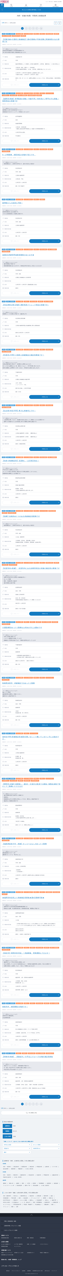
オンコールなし (7, 1204)
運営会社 (8, 1270)
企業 (17, 1206)
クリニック (6, 1206)
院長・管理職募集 (37, 1202)
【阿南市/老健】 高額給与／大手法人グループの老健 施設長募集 (27, 1057)
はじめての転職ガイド (6, 1244)
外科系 (4, 1172)
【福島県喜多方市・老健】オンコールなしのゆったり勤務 (24, 844)
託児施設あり (15, 1202)
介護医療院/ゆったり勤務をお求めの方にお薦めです (22, 627)
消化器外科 (31, 1175)
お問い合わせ (47, 1270)
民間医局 (4, 1)
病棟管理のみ (36, 1148)
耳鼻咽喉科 (41, 1183)
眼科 (23, 1183)
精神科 (34, 1183)
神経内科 (32, 1166)
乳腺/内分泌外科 (7, 1177)
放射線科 (56, 1183)
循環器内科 (24, 1166)
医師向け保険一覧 (18, 1237)
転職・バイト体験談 (31, 1244)
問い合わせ (51, 1)
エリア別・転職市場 (18, 1244)
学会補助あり (38, 1204)
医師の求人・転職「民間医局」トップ (11, 1259)
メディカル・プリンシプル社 (9, 1265)
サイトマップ (54, 1270)
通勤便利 (46, 1204)
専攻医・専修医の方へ (44, 1252)
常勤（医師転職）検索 (10, 1221)
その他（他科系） (45, 1185)
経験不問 (54, 1200)
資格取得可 (47, 1202)
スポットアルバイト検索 (10, 1230)
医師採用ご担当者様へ (58, 1)
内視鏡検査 (6, 1198)
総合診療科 (6, 1168)
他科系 (4, 1180)
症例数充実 (55, 1202)
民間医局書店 (42, 1237)
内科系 (4, 1163)
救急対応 (32, 1195)
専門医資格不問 (17, 1204)
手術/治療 (13, 1198)
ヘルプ (46, 1)
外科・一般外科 (7, 1175)
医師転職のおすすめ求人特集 (7, 1254)
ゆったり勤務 (36, 1144)
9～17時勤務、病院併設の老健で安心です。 (19, 155)
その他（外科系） (18, 1177)
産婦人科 (11, 1183)
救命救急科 (19, 1185)
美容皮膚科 (35, 1185)
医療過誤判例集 (4, 1246)
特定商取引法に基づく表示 (38, 1270)
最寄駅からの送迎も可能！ (12, 203)
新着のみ (51, 1198)
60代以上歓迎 (7, 1144)
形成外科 (39, 1175)
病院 (52, 1204)
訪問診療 (39, 1195)
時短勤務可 (39, 1200)
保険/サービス (5, 1235)
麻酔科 (4, 1183)
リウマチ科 (54, 1166)
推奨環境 (29, 1270)
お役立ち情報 (4, 1241)
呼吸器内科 (39, 1166)
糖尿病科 (13, 1168)
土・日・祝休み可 (26, 1202)
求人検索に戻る (33, 1112)
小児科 (28, 1183)
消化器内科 (16, 1166)
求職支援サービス (6, 1250)
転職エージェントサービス (6, 1252)
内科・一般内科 (7, 1166)
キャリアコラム (17, 1246)
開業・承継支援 (30, 1237)
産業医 (44, 1198)
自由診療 (25, 1198)
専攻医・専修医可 (28, 1204)
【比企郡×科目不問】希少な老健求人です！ (19, 411)
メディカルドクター (35, 1198)
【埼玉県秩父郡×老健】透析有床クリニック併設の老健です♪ (25, 305)
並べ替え (56, 22)
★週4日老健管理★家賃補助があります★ (18, 255)
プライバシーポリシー (16, 1270)
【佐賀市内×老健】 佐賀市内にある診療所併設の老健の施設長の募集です (31, 568)
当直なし (47, 1200)
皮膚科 (17, 1183)
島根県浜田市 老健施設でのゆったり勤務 (18, 683)
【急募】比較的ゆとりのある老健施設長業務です (21, 516)
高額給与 (6, 1148)
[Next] (60, 9)
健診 (5, 1152)
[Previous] (2, 9)
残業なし (32, 1200)
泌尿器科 (49, 1183)
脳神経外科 (23, 1175)
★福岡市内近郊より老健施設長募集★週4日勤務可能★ (23, 898)
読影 (20, 1198)
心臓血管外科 (55, 1175)
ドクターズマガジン (44, 1244)
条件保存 (60, 22)
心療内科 (47, 1166)
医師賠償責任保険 (5, 1237)
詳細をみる (45, 84)
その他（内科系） (29, 1168)
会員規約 (23, 1270)
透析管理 (46, 1195)
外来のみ (15, 1195)
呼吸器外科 (46, 1175)
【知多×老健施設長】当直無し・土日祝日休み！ (20, 461)
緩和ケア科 (27, 1185)
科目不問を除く (7, 1200)
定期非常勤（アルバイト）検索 (12, 1225)
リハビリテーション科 (8, 1185)
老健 (12, 1206)
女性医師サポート (30, 1252)
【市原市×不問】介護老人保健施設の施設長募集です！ (23, 355)
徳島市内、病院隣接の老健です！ (15, 1007)
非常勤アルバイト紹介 (18, 1252)
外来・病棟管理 (7, 1195)
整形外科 (15, 1175)
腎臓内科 (20, 1168)
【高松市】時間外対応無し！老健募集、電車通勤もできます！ (26, 953)
